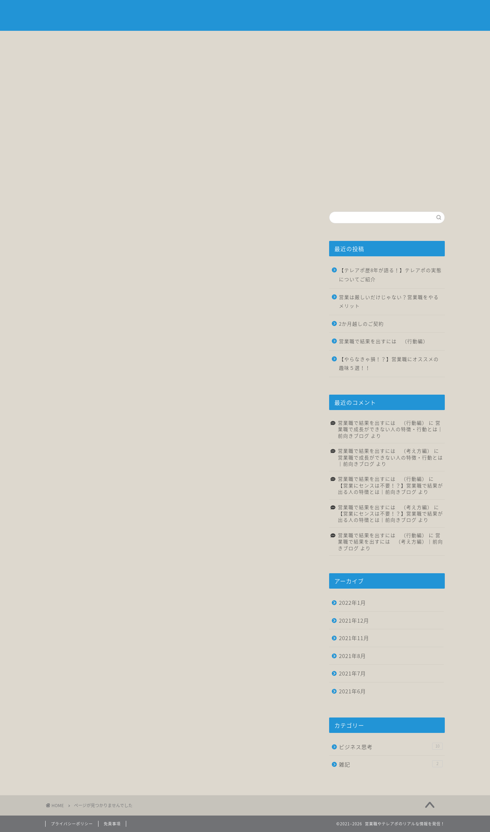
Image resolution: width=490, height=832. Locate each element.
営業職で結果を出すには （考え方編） (385, 450)
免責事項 (112, 824)
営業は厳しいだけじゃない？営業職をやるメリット (389, 301)
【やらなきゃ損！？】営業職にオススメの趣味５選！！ (389, 363)
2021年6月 (352, 691)
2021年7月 (352, 673)
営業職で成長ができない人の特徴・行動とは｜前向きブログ (390, 429)
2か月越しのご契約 (361, 323)
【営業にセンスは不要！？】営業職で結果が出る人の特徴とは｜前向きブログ (390, 488)
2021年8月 (352, 656)
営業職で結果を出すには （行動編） (383, 341)
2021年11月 (354, 638)
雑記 (345, 40)
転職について (278, 40)
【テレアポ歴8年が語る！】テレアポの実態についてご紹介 (390, 274)
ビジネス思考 (212, 40)
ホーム (78, 40)
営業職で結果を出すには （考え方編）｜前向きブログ (390, 542)
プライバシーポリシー (72, 824)
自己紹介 (145, 40)
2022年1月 (352, 602)
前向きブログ (245, 16)
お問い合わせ (411, 40)
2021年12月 (354, 620)
